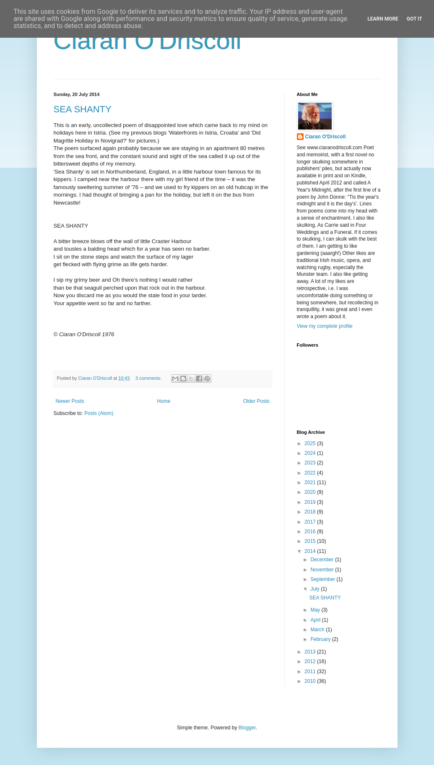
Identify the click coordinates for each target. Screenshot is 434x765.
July (315, 589)
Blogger (247, 728)
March (318, 630)
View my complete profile (325, 326)
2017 (310, 522)
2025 (310, 443)
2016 (310, 531)
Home (163, 401)
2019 (310, 502)
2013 (310, 652)
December (322, 560)
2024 (310, 453)
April (316, 620)
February (321, 639)
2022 (310, 473)
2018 (310, 512)
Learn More (382, 19)
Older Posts (256, 401)
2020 (310, 492)
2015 (310, 541)
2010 (310, 681)
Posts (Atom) (98, 413)
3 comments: (149, 378)
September (323, 579)
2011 (310, 671)
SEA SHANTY (83, 109)
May (315, 610)
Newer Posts (70, 401)
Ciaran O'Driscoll (148, 40)
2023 (310, 463)
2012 (310, 661)
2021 (310, 482)
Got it (414, 19)
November (322, 570)
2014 (310, 551)
